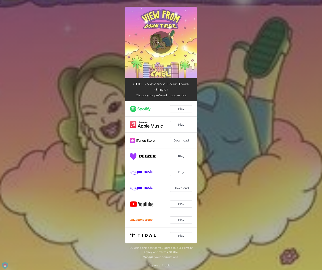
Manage (148, 257)
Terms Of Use (168, 252)
